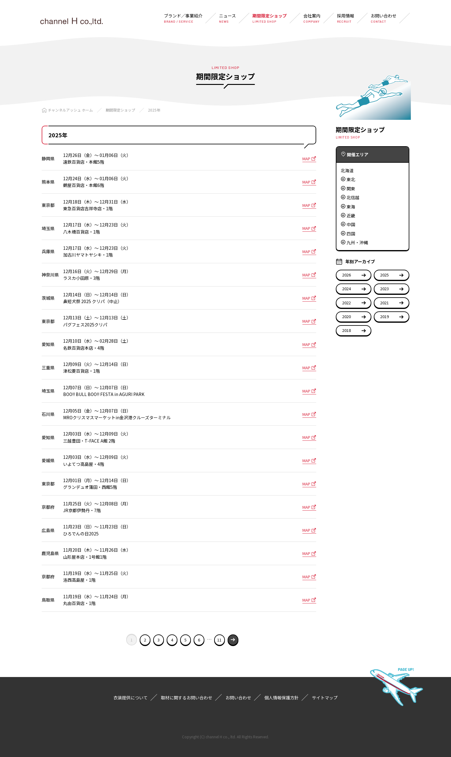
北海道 (347, 170)
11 (219, 640)
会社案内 (311, 18)
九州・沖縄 (357, 242)
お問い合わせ (383, 18)
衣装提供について (130, 697)
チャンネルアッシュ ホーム (70, 109)
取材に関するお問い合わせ (186, 697)
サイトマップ (325, 697)
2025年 (154, 109)
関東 (351, 188)
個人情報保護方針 (281, 697)
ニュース (227, 18)
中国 (351, 224)
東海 (351, 207)
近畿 (351, 215)
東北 (351, 179)
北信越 (353, 197)
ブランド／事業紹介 (183, 18)
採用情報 (345, 18)
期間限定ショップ (269, 18)
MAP (309, 159)
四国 (351, 233)
